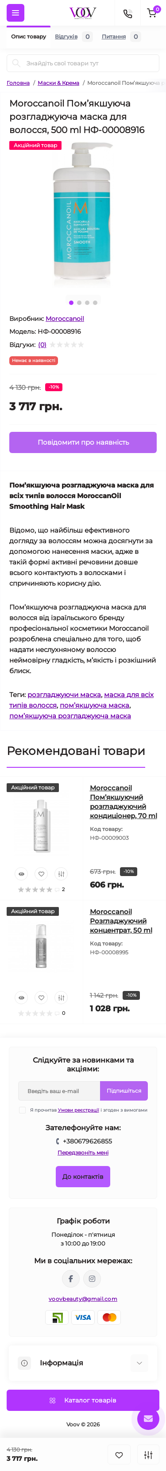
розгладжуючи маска (64, 694)
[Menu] (15, 13)
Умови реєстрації (78, 1110)
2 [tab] (79, 303)
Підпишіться (124, 1090)
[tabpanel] (83, 214)
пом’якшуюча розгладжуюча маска (70, 716)
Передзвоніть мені (83, 1152)
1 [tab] (71, 303)
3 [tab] (87, 303)
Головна (18, 83)
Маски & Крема (58, 83)
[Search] (16, 63)
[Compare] (61, 873)
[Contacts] (127, 13)
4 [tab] (95, 303)
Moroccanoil (65, 319)
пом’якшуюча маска (94, 705)
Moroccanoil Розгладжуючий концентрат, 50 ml (121, 920)
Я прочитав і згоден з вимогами (88, 1110)
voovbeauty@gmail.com (83, 1299)
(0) (42, 345)
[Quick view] (21, 873)
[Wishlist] (41, 873)
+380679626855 (87, 1141)
